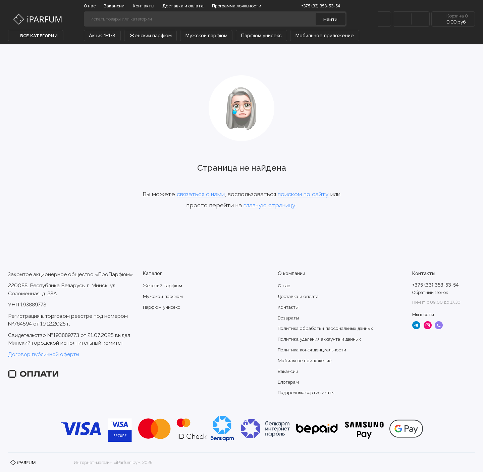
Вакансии (114, 5)
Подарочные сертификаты (306, 392)
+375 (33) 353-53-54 (323, 5)
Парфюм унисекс (261, 35)
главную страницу (270, 205)
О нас (90, 5)
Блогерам (288, 382)
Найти (330, 19)
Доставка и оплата (183, 5)
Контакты (143, 5)
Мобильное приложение (325, 35)
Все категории (36, 35)
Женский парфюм (150, 35)
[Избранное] (420, 19)
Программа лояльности (236, 5)
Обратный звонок (430, 292)
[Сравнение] (402, 19)
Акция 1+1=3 (102, 35)
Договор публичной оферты (43, 354)
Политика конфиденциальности (312, 349)
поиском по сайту (303, 194)
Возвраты (288, 317)
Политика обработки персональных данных (325, 328)
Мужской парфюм (206, 35)
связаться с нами (201, 194)
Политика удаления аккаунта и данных (319, 339)
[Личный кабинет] (384, 19)
